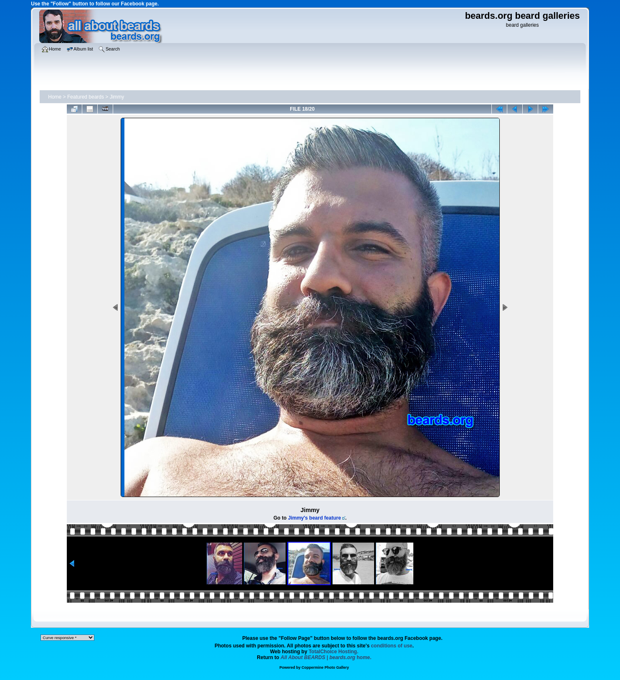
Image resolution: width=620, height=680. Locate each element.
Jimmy (117, 97)
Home (54, 97)
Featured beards (85, 97)
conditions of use (391, 646)
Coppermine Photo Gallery (325, 667)
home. (326, 657)
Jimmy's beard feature (314, 518)
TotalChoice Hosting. (333, 652)
